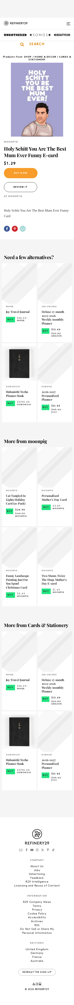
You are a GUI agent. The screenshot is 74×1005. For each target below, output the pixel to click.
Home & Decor (45, 57)
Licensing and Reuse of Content (37, 885)
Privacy (37, 909)
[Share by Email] (23, 229)
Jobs (37, 870)
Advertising (37, 874)
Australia (37, 961)
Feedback (37, 878)
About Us (37, 866)
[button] (37, 44)
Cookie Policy (37, 913)
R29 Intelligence (36, 881)
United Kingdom (37, 949)
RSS (37, 925)
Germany (37, 953)
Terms (37, 906)
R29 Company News (37, 902)
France (37, 957)
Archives (37, 921)
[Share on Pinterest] (15, 229)
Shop (28, 57)
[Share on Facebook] (7, 229)
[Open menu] (68, 22)
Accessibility (37, 917)
